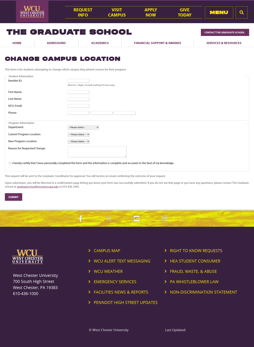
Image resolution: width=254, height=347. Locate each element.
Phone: (12, 112)
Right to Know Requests (196, 252)
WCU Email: (15, 106)
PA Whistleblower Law (194, 283)
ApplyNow (150, 12)
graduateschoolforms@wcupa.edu (37, 188)
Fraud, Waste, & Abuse (193, 273)
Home (17, 43)
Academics (100, 43)
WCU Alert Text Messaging (122, 263)
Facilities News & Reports (121, 294)
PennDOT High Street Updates (126, 304)
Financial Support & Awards (157, 43)
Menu (219, 12)
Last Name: (15, 99)
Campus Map (107, 252)
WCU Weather (108, 273)
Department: (16, 127)
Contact (225, 32)
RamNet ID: (15, 80)
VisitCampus (117, 12)
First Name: (15, 92)
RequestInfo (83, 12)
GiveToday (185, 12)
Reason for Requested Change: (27, 148)
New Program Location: (22, 141)
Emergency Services (115, 283)
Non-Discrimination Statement (203, 294)
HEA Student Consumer (195, 263)
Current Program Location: (24, 134)
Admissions (56, 43)
